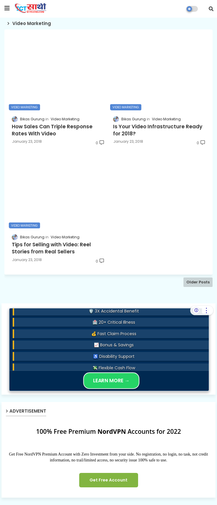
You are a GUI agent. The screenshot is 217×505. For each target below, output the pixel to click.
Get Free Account (108, 480)
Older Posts (198, 282)
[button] (211, 9)
